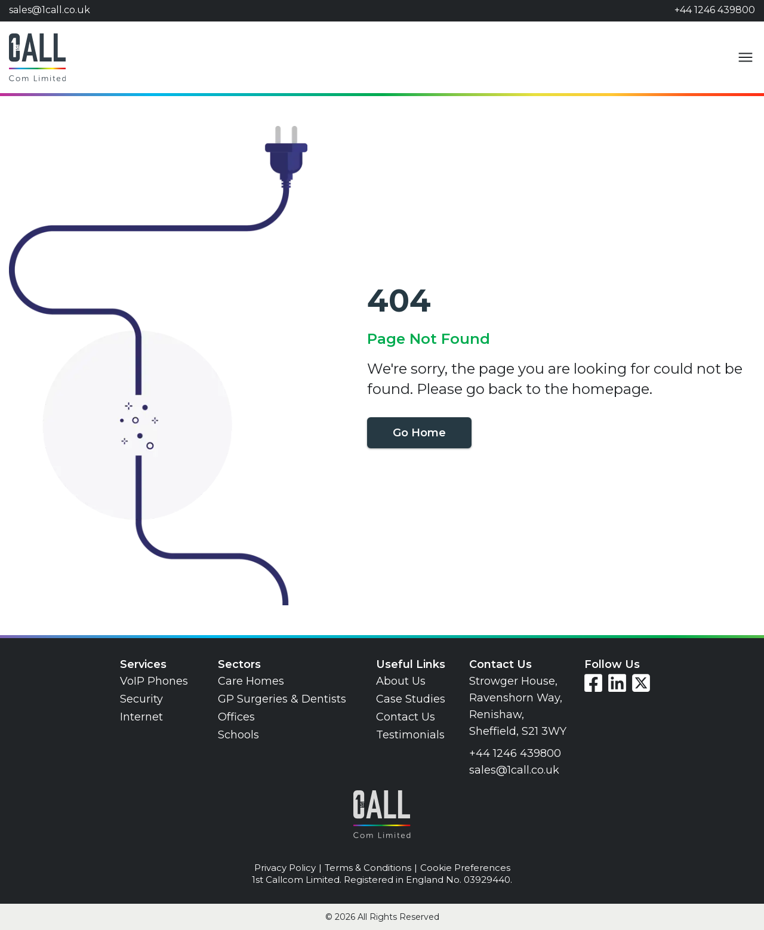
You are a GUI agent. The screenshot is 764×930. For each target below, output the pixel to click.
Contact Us (405, 716)
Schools (238, 734)
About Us (401, 681)
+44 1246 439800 (714, 10)
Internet (141, 716)
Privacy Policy (285, 867)
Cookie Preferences (465, 867)
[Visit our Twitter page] (641, 683)
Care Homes (251, 681)
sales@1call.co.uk (49, 10)
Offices (236, 716)
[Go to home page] (37, 57)
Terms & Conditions (368, 867)
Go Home (419, 432)
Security (141, 699)
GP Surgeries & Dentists (282, 699)
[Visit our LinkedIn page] (617, 683)
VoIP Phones (154, 681)
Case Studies (410, 699)
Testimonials (410, 734)
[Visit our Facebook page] (593, 683)
